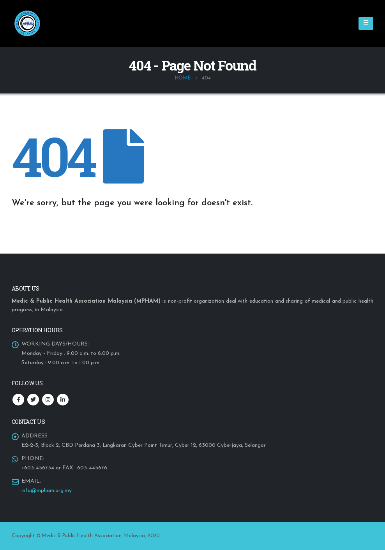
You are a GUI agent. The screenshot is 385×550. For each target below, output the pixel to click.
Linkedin (63, 399)
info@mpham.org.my (46, 491)
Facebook (18, 399)
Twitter (33, 399)
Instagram (48, 399)
